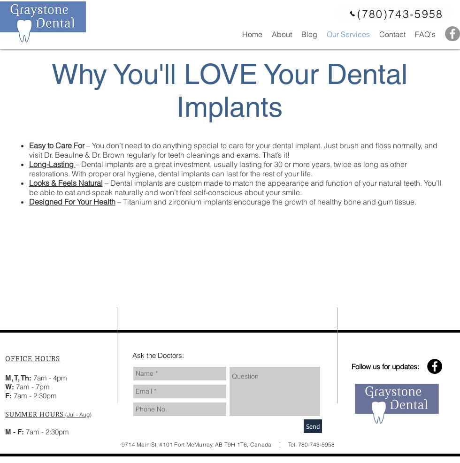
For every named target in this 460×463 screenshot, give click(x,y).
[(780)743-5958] (396, 13)
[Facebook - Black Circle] (434, 366)
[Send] (313, 426)
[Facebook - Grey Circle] (452, 33)
